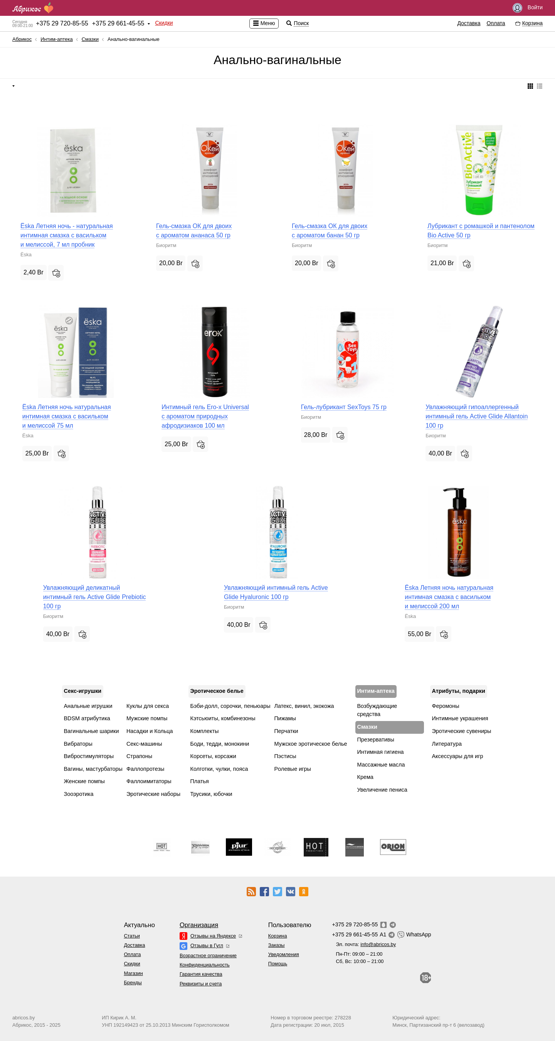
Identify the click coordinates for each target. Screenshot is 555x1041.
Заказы (276, 945)
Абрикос (22, 39)
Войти (528, 8)
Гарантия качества (201, 974)
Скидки (164, 23)
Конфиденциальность (205, 965)
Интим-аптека (56, 39)
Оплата (496, 23)
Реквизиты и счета (201, 984)
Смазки (90, 39)
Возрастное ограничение (208, 955)
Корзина (277, 936)
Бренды (132, 982)
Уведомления (283, 954)
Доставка (468, 23)
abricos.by (23, 1018)
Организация (199, 925)
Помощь (277, 964)
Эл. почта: (366, 944)
